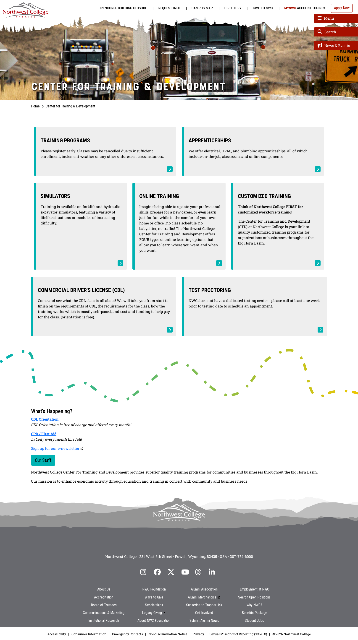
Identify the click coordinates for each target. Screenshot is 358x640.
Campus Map (202, 8)
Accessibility (56, 634)
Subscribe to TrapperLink (204, 605)
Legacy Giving (152, 613)
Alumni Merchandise (202, 597)
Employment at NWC (254, 589)
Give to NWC (263, 8)
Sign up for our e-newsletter (55, 448)
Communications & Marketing (103, 613)
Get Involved (204, 613)
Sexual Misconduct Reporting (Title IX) (238, 634)
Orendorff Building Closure (123, 8)
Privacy (198, 634)
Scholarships (154, 605)
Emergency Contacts (127, 634)
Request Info (169, 8)
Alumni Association (204, 589)
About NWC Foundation (153, 620)
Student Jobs (254, 620)
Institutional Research (103, 620)
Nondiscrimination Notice (167, 634)
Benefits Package (254, 613)
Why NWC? (254, 605)
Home (35, 106)
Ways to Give (154, 597)
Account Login (302, 8)
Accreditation (103, 597)
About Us (103, 589)
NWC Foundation (154, 589)
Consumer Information (88, 634)
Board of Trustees (104, 605)
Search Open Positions (254, 597)
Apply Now (342, 8)
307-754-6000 (241, 556)
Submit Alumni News (204, 620)
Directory (233, 8)
